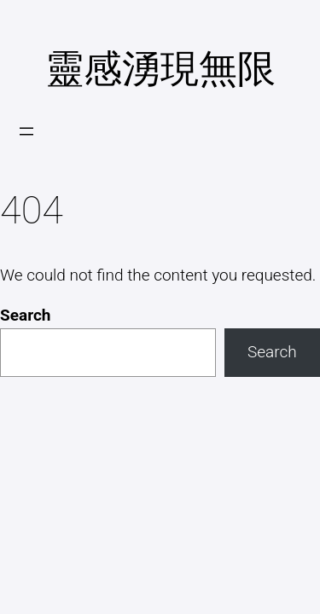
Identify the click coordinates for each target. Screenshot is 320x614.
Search (25, 315)
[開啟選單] (26, 131)
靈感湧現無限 (160, 68)
